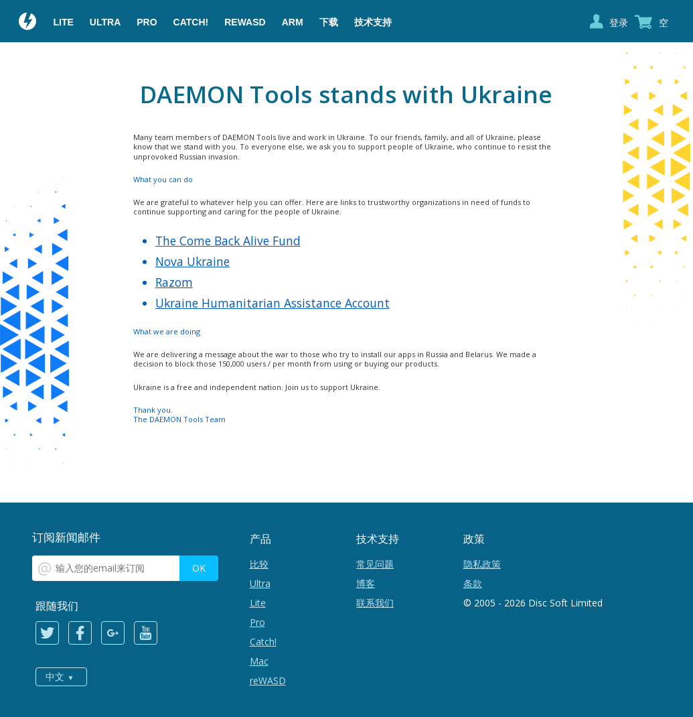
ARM (292, 22)
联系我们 (375, 602)
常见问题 (375, 564)
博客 (365, 583)
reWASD (244, 22)
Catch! (191, 22)
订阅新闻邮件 (66, 537)
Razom (174, 282)
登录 (618, 22)
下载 (328, 22)
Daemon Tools (28, 22)
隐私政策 (482, 564)
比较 (259, 564)
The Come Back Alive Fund (228, 241)
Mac (259, 661)
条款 (472, 583)
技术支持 (373, 22)
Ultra (105, 22)
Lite (64, 22)
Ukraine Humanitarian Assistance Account (272, 303)
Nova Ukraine (192, 261)
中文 (55, 676)
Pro (147, 22)
